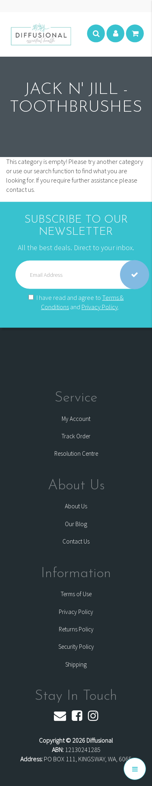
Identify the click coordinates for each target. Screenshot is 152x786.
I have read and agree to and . (76, 302)
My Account (76, 419)
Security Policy (76, 646)
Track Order (76, 436)
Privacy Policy (99, 307)
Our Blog (76, 524)
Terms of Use (76, 594)
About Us (76, 506)
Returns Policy (76, 629)
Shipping (76, 664)
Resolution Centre (76, 453)
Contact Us (76, 541)
